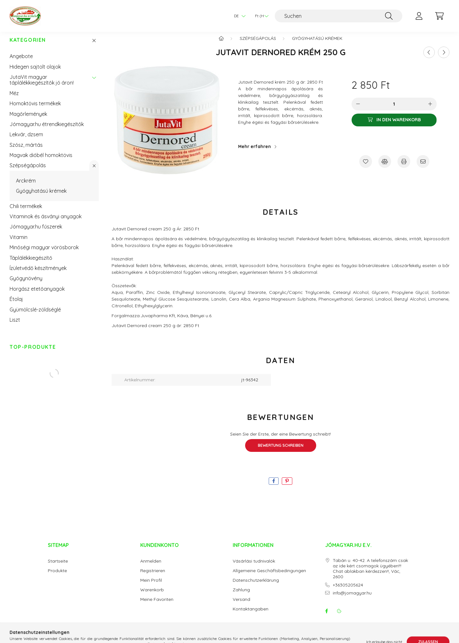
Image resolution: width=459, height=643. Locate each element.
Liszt (15, 326)
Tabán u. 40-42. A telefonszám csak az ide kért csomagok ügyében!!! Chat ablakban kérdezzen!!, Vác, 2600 (370, 575)
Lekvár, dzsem (26, 141)
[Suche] (389, 16)
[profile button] (418, 16)
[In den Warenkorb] (394, 126)
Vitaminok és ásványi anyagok (46, 223)
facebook (326, 617)
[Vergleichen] (384, 167)
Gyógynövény (26, 284)
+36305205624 (348, 591)
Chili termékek (26, 212)
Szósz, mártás (26, 151)
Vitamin (18, 243)
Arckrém (26, 187)
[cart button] (439, 16)
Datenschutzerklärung (256, 586)
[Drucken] (403, 167)
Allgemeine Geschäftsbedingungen (269, 577)
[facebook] (274, 487)
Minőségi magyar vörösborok (44, 253)
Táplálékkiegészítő (31, 264)
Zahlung (241, 596)
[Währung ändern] (260, 16)
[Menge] (394, 110)
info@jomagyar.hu (352, 599)
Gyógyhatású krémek (41, 197)
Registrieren (152, 577)
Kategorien (28, 46)
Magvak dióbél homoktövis (41, 161)
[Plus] (430, 110)
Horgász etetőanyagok (37, 295)
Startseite (58, 567)
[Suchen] (338, 16)
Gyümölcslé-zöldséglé (35, 316)
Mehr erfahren (254, 153)
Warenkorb (152, 596)
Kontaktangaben (250, 615)
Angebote (21, 62)
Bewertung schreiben (280, 451)
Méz (14, 99)
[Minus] (358, 110)
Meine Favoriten (156, 606)
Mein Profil (151, 586)
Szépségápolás (28, 171)
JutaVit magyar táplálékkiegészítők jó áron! (42, 86)
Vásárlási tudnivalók (254, 567)
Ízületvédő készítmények (38, 274)
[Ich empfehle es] (423, 167)
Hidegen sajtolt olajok (35, 73)
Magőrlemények (28, 120)
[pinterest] (287, 487)
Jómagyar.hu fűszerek (36, 233)
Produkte (57, 577)
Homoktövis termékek (35, 110)
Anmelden (150, 567)
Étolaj (16, 305)
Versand (241, 606)
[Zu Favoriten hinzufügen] (365, 167)
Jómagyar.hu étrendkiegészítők (47, 130)
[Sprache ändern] (238, 16)
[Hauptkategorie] (221, 45)
